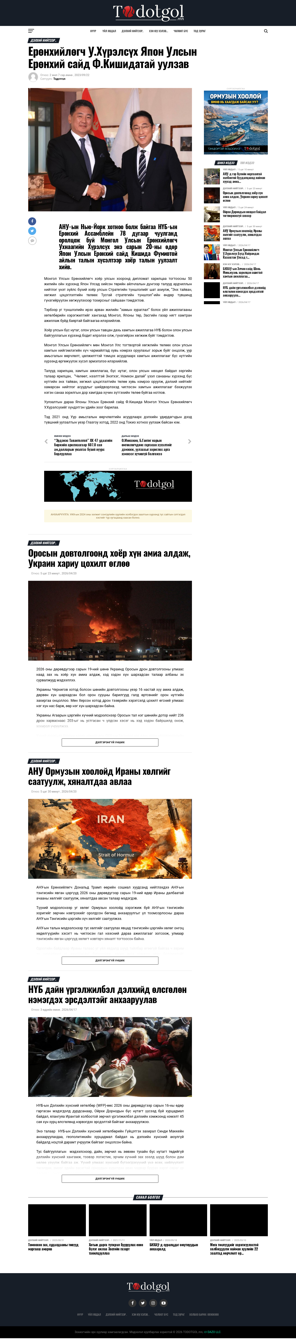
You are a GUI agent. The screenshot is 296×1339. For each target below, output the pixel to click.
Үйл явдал (109, 31)
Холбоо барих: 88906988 (204, 1315)
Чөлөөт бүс (181, 31)
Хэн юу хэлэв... (158, 31)
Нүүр (93, 31)
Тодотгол (59, 78)
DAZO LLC (212, 1332)
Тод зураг (200, 31)
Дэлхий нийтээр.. (132, 31)
